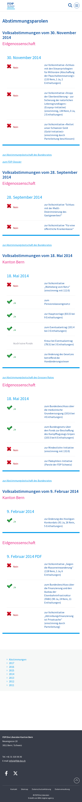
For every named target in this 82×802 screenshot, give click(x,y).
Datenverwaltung (62, 789)
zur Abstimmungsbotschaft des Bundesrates (27, 154)
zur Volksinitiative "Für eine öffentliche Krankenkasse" (59, 227)
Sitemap (24, 789)
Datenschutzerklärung (41, 789)
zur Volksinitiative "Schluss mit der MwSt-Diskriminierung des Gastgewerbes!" (59, 210)
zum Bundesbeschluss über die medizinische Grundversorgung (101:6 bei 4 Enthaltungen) (59, 412)
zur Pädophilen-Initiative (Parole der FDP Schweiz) (58, 462)
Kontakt (13, 789)
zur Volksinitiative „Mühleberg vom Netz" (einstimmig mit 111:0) (57, 287)
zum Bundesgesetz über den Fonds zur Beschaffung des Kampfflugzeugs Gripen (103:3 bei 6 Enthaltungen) (59, 432)
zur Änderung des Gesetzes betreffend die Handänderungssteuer (59, 358)
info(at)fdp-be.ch (17, 760)
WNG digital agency (46, 798)
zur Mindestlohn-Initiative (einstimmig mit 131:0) (59, 449)
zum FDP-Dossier (11, 161)
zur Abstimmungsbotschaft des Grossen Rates (28, 377)
